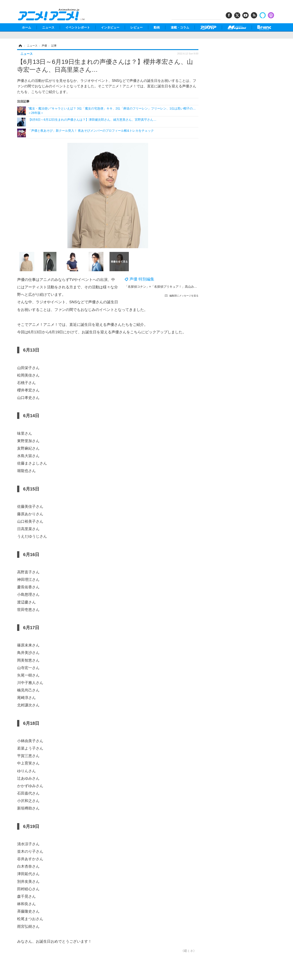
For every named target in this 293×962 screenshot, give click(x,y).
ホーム (26, 27)
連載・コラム (180, 27)
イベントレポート (77, 27)
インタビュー (110, 27)
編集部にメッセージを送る (183, 295)
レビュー (136, 27)
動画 (157, 27)
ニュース (48, 27)
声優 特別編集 (141, 279)
